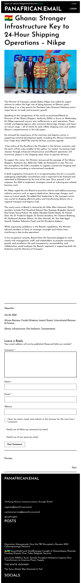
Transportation (48, 329)
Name (8, 382)
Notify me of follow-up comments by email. (27, 430)
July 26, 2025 (10, 315)
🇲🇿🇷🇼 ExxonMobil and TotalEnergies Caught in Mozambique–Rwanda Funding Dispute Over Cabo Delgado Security (40, 552)
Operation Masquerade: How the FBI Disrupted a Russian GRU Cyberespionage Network (36, 545)
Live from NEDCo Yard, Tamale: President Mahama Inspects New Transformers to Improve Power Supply (37, 559)
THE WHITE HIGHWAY (16, 565)
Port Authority (33, 329)
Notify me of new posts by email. (22, 437)
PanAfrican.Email (33, 9)
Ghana (7, 329)
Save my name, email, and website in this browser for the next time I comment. (41, 420)
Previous (8, 458)
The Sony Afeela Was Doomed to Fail (23, 569)
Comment (9, 350)
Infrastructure (18, 329)
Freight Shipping (29, 320)
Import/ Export (46, 320)
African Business (12, 320)
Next (74, 467)
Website (8, 407)
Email (7, 394)
